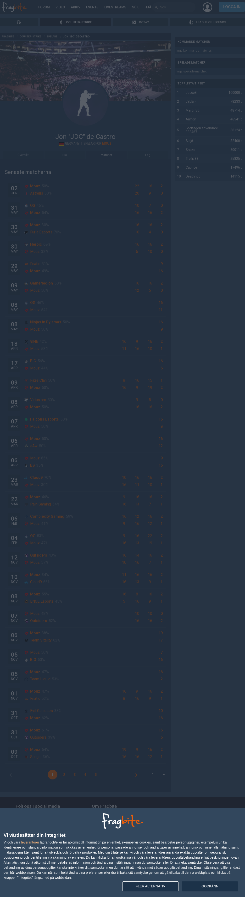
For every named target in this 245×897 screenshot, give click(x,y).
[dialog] (122, 852)
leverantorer (30, 842)
